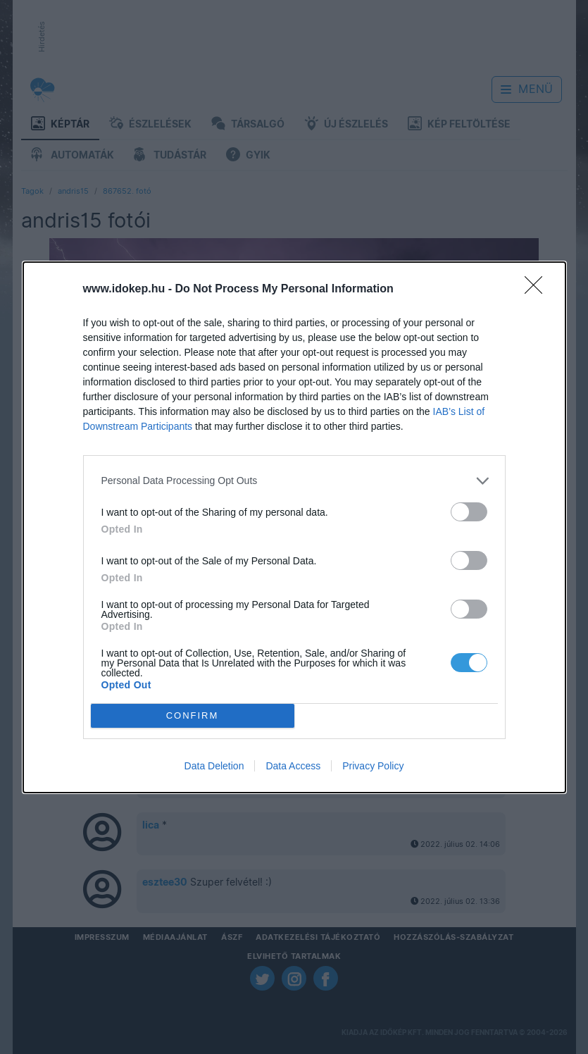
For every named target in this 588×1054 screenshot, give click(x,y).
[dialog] (294, 527)
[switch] (469, 511)
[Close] (538, 289)
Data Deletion (214, 765)
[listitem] (294, 480)
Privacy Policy (373, 765)
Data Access (292, 765)
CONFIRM (192, 715)
